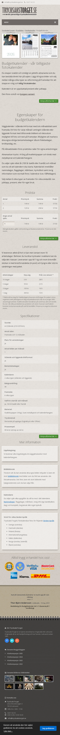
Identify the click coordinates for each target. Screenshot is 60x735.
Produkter (20, 30)
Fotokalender (30, 30)
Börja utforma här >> (48, 101)
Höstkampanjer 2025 (14, 653)
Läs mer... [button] (8, 731)
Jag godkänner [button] (48, 728)
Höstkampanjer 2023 (14, 660)
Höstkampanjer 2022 (14, 664)
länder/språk (48, 521)
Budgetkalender (42, 30)
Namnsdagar (9, 502)
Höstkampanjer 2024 (14, 657)
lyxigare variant (27, 94)
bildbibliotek (13, 476)
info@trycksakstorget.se (13, 2)
